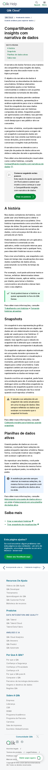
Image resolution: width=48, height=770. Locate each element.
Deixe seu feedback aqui (18, 556)
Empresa (10, 700)
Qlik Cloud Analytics (15, 637)
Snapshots (11, 51)
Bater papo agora (27, 758)
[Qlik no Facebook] (22, 742)
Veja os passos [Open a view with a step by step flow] (23, 196)
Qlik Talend (11, 620)
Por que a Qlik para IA (15, 674)
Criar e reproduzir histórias (19, 521)
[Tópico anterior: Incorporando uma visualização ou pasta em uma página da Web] (13, 567)
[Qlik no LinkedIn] (17, 742)
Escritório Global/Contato (17, 729)
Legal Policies (31, 752)
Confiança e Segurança (16, 663)
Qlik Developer (12, 589)
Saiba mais (11, 58)
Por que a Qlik (12, 660)
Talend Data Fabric (14, 627)
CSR (8, 707)
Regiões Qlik (12, 688)
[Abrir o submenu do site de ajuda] (4, 11)
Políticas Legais (12, 756)
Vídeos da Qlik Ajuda (15, 586)
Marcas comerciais (13, 759)
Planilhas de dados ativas (17, 54)
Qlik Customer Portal (15, 600)
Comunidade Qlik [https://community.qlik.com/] (24, 736)
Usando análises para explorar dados (19, 20)
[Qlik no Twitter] (38, 737)
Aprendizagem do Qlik (16, 596)
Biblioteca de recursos (16, 603)
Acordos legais (12, 749)
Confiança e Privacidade (17, 667)
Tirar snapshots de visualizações (22, 524)
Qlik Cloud (14, 10)
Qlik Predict (11, 644)
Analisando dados (23, 17)
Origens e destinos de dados (19, 685)
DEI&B (9, 711)
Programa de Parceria (16, 718)
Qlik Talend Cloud (14, 623)
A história (11, 48)
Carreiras (10, 722)
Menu (44, 5)
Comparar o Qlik (13, 678)
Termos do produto (14, 752)
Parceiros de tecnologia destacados (22, 681)
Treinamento (12, 593)
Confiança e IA (12, 670)
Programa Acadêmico (15, 715)
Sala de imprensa (14, 725)
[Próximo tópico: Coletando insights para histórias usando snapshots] (35, 567)
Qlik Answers (12, 641)
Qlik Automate (12, 648)
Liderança (10, 704)
